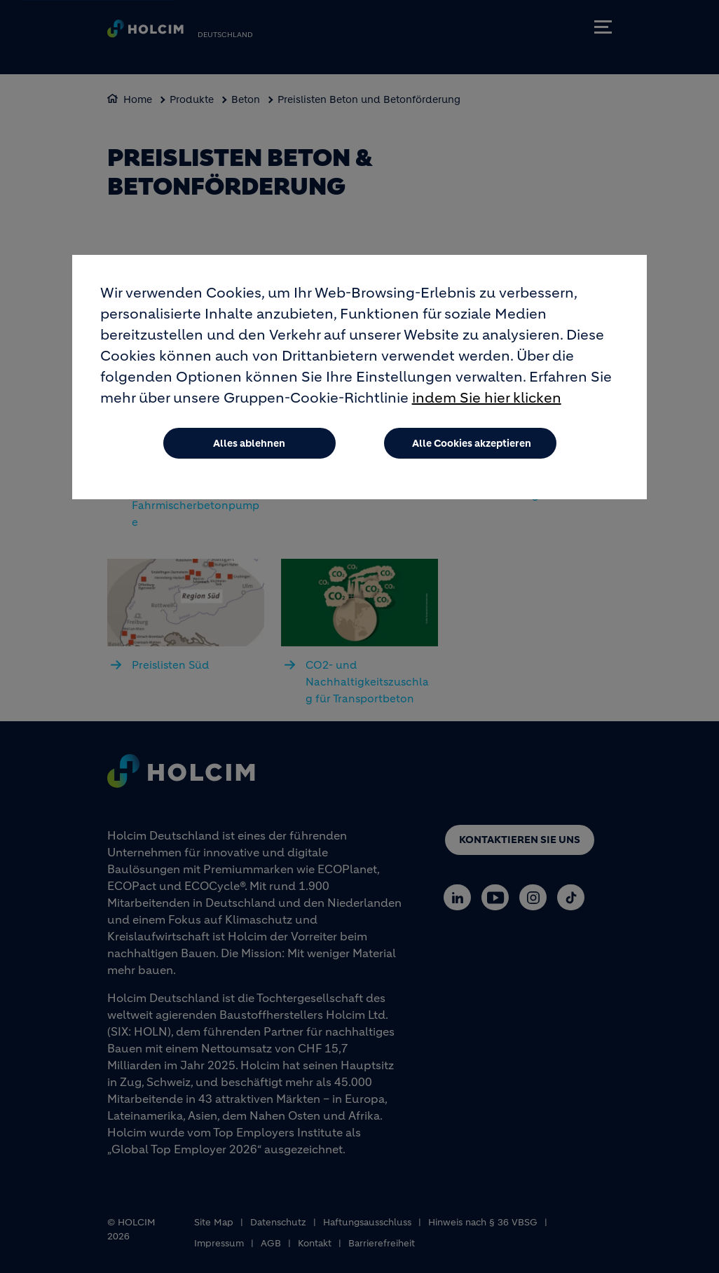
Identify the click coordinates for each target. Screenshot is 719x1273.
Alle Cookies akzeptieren (471, 443)
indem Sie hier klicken (486, 398)
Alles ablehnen (249, 443)
